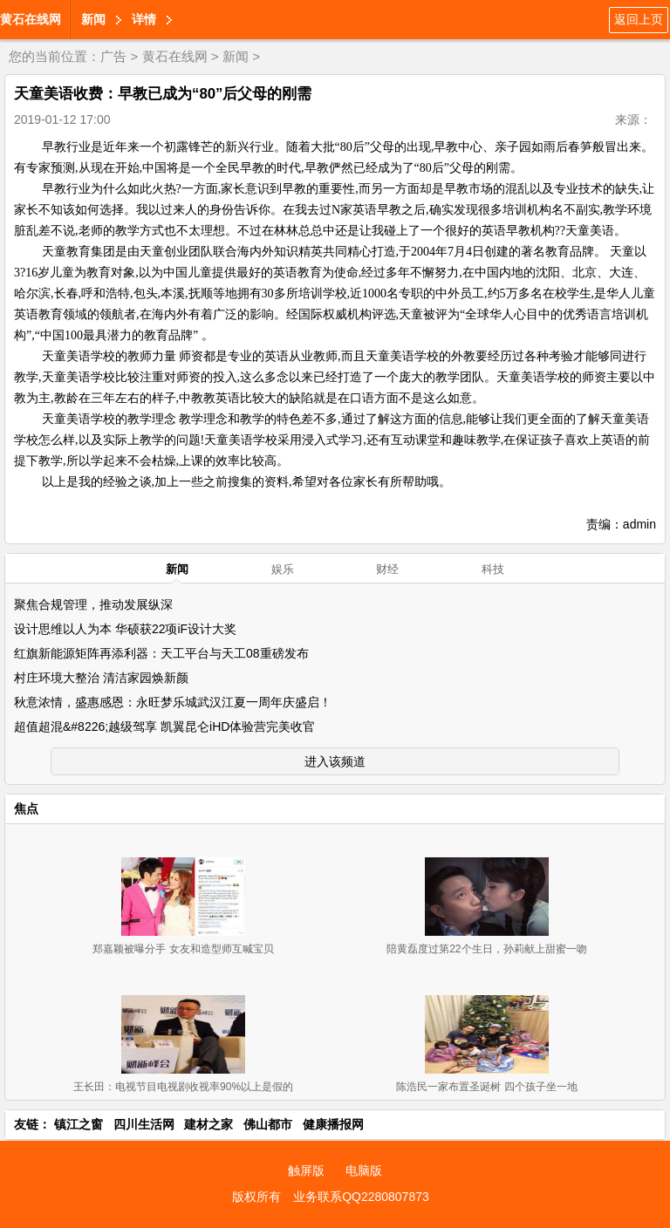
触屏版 (306, 1170)
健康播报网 (333, 1124)
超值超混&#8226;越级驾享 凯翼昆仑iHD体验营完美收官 (164, 726)
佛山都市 (267, 1124)
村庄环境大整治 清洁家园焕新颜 (101, 678)
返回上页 (638, 19)
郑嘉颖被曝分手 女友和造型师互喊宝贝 (182, 949)
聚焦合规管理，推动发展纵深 (93, 604)
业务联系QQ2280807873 (361, 1197)
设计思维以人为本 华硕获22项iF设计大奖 (125, 629)
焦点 (26, 808)
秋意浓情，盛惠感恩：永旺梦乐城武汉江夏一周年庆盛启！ (173, 702)
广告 (113, 56)
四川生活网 (143, 1124)
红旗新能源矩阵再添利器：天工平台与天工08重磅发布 (161, 653)
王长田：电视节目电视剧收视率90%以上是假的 (183, 1087)
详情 (144, 19)
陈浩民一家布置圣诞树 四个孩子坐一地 (486, 1087)
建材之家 (208, 1124)
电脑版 (363, 1170)
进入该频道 (335, 761)
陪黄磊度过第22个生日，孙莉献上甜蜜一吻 (486, 949)
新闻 (93, 19)
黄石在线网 (30, 19)
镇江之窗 (78, 1124)
